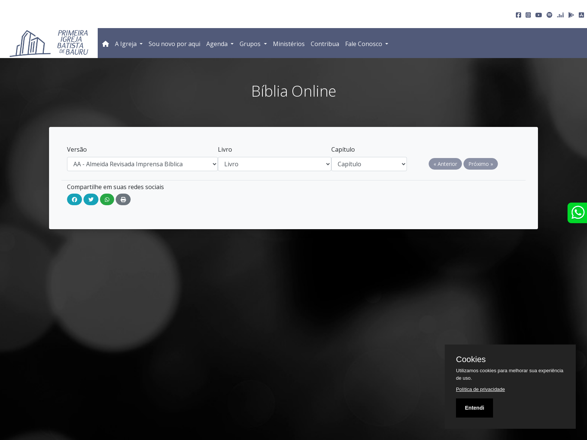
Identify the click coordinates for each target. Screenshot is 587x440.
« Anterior (445, 163)
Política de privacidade (480, 389)
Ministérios (289, 44)
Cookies (471, 359)
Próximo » (480, 163)
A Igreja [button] (126, 44)
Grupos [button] (251, 44)
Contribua (325, 44)
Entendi (474, 408)
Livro (225, 149)
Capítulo (343, 149)
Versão (77, 149)
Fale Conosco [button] (364, 44)
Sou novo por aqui (174, 44)
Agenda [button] (217, 44)
